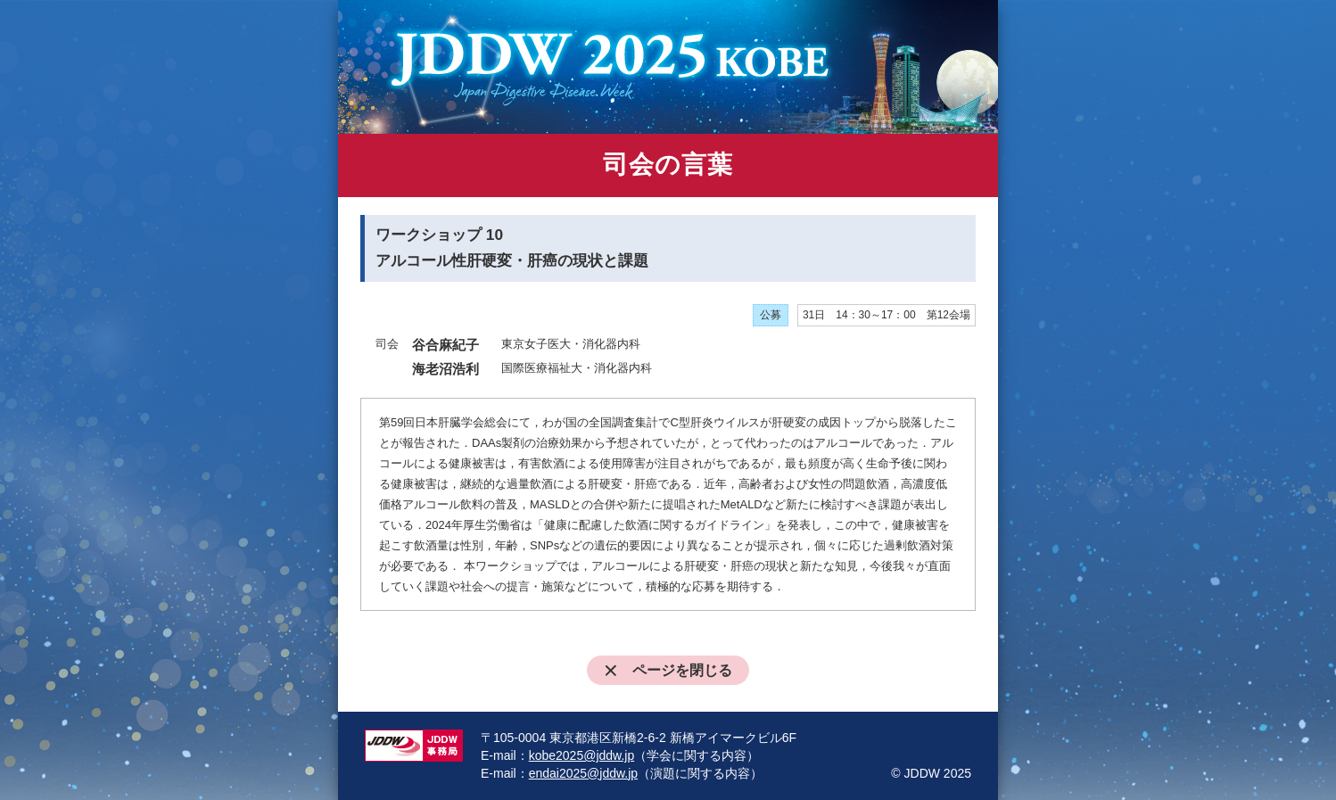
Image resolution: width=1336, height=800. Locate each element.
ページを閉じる (669, 670)
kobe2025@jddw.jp (582, 755)
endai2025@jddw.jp (583, 773)
